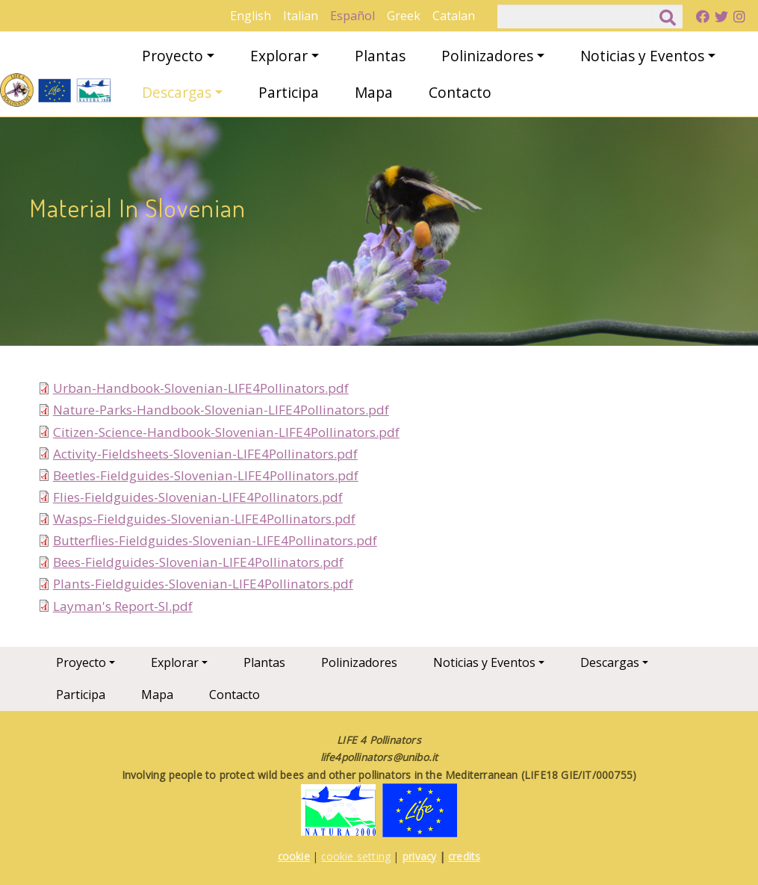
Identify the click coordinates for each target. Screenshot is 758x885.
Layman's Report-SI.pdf (123, 606)
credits (464, 856)
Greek (403, 15)
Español (352, 15)
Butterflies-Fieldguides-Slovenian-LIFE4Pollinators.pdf (215, 540)
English (250, 15)
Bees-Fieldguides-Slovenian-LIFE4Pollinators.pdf (198, 562)
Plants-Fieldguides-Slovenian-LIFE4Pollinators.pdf (203, 583)
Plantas (380, 56)
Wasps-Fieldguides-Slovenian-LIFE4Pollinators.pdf (204, 518)
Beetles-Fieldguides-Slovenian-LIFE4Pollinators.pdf (205, 475)
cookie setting (356, 856)
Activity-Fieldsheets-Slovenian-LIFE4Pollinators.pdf (205, 453)
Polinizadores (487, 56)
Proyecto (172, 56)
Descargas (176, 92)
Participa (288, 92)
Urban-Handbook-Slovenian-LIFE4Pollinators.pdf (201, 388)
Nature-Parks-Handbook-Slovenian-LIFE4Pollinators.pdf (221, 409)
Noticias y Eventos (642, 56)
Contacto (460, 92)
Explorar (279, 56)
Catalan (453, 15)
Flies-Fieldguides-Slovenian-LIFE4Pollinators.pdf (198, 497)
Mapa (374, 92)
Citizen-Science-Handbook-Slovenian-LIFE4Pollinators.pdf (226, 432)
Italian (300, 15)
